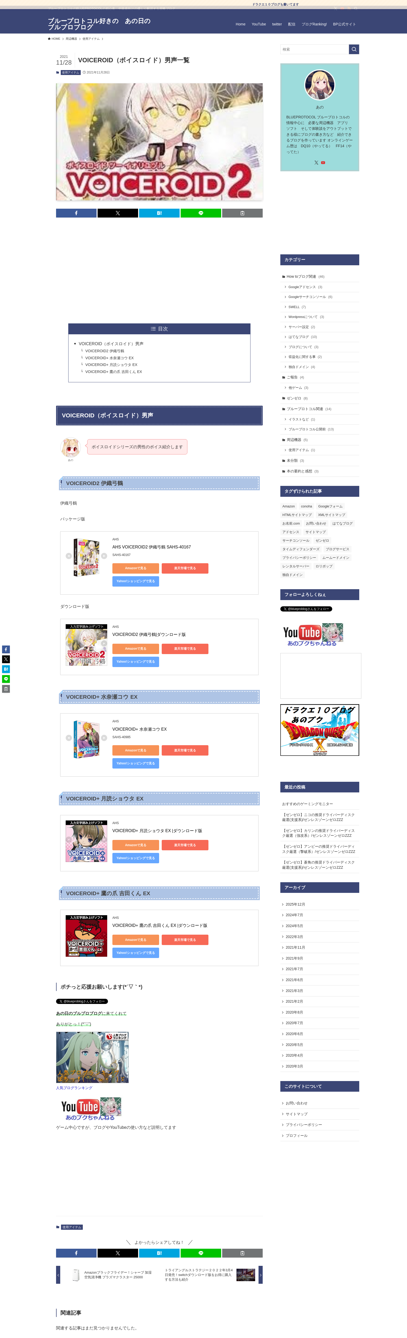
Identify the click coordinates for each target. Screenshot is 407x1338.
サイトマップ (297, 1114)
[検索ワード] (319, 49)
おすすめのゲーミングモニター (307, 804)
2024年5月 (294, 926)
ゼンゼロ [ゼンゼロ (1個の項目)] (322, 540)
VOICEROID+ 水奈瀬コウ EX (109, 358)
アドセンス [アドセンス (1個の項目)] (290, 532)
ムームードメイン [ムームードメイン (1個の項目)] (335, 558)
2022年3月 (294, 937)
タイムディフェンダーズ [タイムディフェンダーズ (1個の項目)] (301, 549)
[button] (76, 213)
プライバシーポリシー (304, 1125)
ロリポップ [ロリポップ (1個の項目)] (324, 566)
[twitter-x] (335, 12)
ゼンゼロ (297, 398)
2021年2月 (294, 1001)
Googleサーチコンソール (311, 297)
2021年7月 (294, 969)
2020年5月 (294, 1045)
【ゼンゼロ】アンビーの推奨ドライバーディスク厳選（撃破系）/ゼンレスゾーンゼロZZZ (318, 849)
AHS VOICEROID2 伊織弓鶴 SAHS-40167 (151, 547)
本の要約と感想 (303, 471)
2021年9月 (294, 958)
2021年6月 (294, 980)
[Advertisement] (159, 270)
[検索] (355, 12)
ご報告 (295, 377)
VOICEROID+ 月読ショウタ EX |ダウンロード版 (157, 830)
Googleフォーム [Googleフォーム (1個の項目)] (330, 506)
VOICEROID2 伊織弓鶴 (104, 351)
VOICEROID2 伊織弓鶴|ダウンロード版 (149, 634)
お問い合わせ (297, 1103)
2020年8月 (294, 1012)
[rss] (349, 12)
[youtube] (342, 12)
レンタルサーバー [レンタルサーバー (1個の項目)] (295, 566)
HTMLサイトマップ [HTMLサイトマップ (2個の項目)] (297, 515)
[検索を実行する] (354, 49)
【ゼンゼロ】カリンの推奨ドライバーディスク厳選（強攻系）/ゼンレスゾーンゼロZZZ (318, 833)
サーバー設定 (302, 327)
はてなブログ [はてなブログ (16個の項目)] (343, 523)
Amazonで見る (136, 568)
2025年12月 (295, 904)
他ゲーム (298, 388)
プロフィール (297, 1135)
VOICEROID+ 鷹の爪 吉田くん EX (113, 372)
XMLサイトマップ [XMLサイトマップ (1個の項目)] (331, 515)
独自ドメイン (302, 367)
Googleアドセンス (305, 287)
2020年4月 (294, 1055)
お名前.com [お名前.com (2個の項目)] (291, 523)
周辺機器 (297, 440)
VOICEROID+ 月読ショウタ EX (111, 365)
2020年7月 (294, 1023)
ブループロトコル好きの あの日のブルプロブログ (99, 24)
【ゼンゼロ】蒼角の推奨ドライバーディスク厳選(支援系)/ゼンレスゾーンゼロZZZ (318, 865)
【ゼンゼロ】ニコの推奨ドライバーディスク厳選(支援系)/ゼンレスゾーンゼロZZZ (318, 817)
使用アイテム (70, 72)
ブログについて (303, 347)
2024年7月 (294, 915)
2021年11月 (295, 947)
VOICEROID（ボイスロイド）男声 (111, 344)
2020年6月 (294, 1034)
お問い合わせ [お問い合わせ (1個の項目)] (316, 523)
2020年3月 (294, 1066)
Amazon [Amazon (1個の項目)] (288, 506)
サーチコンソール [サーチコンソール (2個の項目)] (295, 540)
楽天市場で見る (185, 568)
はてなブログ (303, 337)
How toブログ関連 (306, 276)
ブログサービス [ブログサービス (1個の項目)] (337, 549)
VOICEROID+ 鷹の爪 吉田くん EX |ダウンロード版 (159, 925)
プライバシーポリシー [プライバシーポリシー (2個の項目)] (299, 558)
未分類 (295, 460)
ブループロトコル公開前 (311, 429)
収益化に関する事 (305, 357)
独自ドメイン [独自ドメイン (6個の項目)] (292, 575)
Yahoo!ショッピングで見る (136, 581)
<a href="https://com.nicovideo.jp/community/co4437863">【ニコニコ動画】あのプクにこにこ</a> (320, 676)
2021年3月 (294, 991)
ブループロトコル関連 (309, 409)
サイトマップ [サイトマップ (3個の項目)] (316, 532)
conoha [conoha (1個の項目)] (306, 506)
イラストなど (302, 419)
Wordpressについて (306, 317)
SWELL (297, 307)
